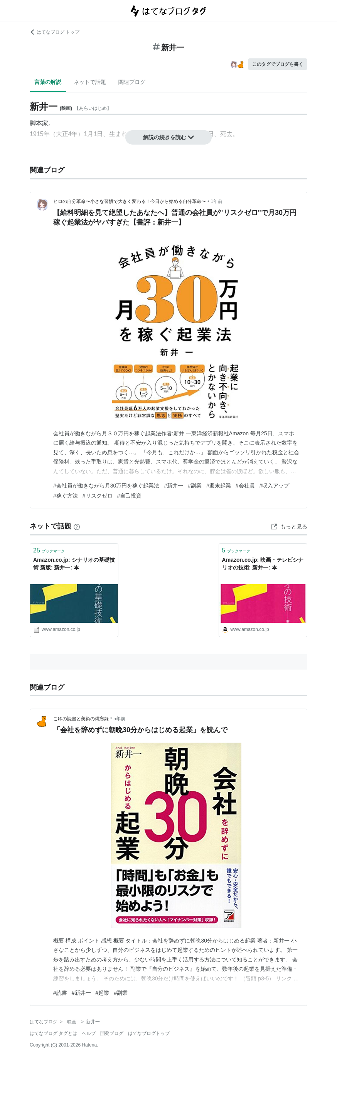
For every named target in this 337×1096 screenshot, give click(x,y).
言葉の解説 (47, 82)
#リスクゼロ (98, 496)
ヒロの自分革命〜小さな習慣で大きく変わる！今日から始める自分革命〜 (129, 201)
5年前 (119, 718)
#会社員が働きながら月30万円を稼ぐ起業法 (106, 485)
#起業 (103, 993)
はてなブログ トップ (54, 32)
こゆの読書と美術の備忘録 (81, 718)
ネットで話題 (90, 82)
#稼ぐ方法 (65, 496)
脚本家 (39, 123)
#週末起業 (218, 485)
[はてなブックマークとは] (77, 526)
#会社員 (245, 485)
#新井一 (173, 485)
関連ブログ (131, 82)
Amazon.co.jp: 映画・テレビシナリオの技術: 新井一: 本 (263, 564)
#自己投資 (129, 496)
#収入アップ (274, 485)
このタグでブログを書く (277, 64)
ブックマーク (49, 550)
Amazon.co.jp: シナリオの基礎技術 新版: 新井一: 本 (74, 564)
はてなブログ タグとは (53, 1033)
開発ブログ (111, 1033)
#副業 (195, 485)
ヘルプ (89, 1033)
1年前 (216, 201)
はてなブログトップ (149, 1033)
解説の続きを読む (168, 137)
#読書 (60, 993)
